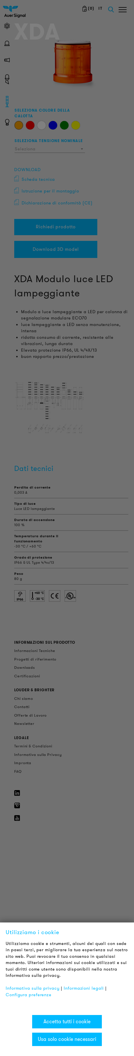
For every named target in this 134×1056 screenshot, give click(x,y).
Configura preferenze (28, 995)
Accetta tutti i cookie (67, 1021)
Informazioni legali (84, 988)
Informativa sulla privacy (33, 988)
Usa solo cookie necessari (67, 1039)
